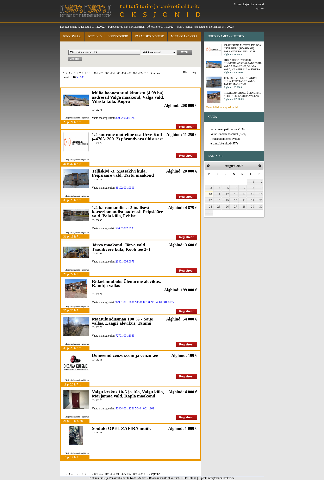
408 (135, 73)
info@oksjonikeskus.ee (221, 478)
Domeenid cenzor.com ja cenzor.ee (125, 355)
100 (82, 77)
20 (235, 200)
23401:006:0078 (125, 261)
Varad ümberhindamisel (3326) (229, 134)
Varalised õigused (149, 36)
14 (244, 194)
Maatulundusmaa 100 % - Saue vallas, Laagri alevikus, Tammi (122, 321)
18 (218, 200)
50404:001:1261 (125, 408)
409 (140, 73)
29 (252, 206)
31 (210, 213)
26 (227, 206)
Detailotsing (75, 59)
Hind (185, 72)
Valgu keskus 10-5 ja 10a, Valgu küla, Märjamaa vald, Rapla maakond (128, 393)
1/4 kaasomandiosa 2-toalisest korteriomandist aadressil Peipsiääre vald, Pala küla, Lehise (127, 212)
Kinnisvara (72, 36)
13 (235, 194)
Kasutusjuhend (68, 26)
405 (118, 73)
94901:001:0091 (125, 302)
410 (146, 73)
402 (101, 73)
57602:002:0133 (125, 228)
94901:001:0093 (144, 302)
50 (77, 77)
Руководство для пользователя (126, 26)
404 (112, 73)
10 (88, 73)
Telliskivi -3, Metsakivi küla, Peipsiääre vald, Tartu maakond (123, 173)
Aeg (194, 72)
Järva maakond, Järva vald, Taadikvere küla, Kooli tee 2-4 (121, 247)
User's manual (185, 26)
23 (260, 200)
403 (107, 73)
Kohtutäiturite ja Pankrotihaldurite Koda (85, 11)
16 (260, 194)
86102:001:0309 (125, 187)
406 (124, 73)
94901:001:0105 (164, 302)
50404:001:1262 (144, 408)
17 (210, 200)
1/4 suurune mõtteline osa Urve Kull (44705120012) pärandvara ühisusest (127, 136)
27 (235, 206)
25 (218, 206)
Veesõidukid (118, 36)
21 (244, 200)
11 (218, 194)
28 (244, 206)
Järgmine (154, 73)
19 (227, 200)
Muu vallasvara (184, 36)
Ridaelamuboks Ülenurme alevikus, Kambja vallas (126, 283)
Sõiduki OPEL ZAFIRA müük (121, 428)
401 (96, 73)
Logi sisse (259, 8)
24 (210, 206)
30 (260, 206)
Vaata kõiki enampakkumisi (222, 107)
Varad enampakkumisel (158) (228, 129)
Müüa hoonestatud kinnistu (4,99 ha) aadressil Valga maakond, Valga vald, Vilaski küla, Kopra (128, 97)
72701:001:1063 (125, 335)
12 (227, 194)
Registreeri (186, 126)
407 (129, 73)
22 (252, 200)
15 (252, 194)
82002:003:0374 (125, 117)
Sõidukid (95, 36)
